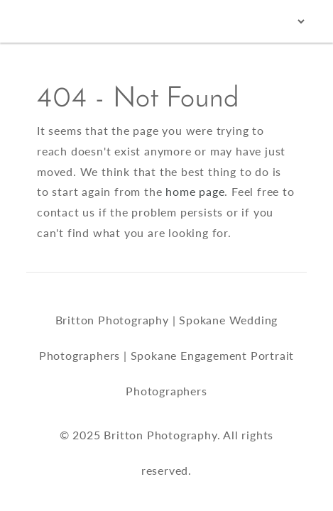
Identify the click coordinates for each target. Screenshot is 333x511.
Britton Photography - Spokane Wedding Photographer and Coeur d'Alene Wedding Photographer (61, 21)
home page (194, 191)
